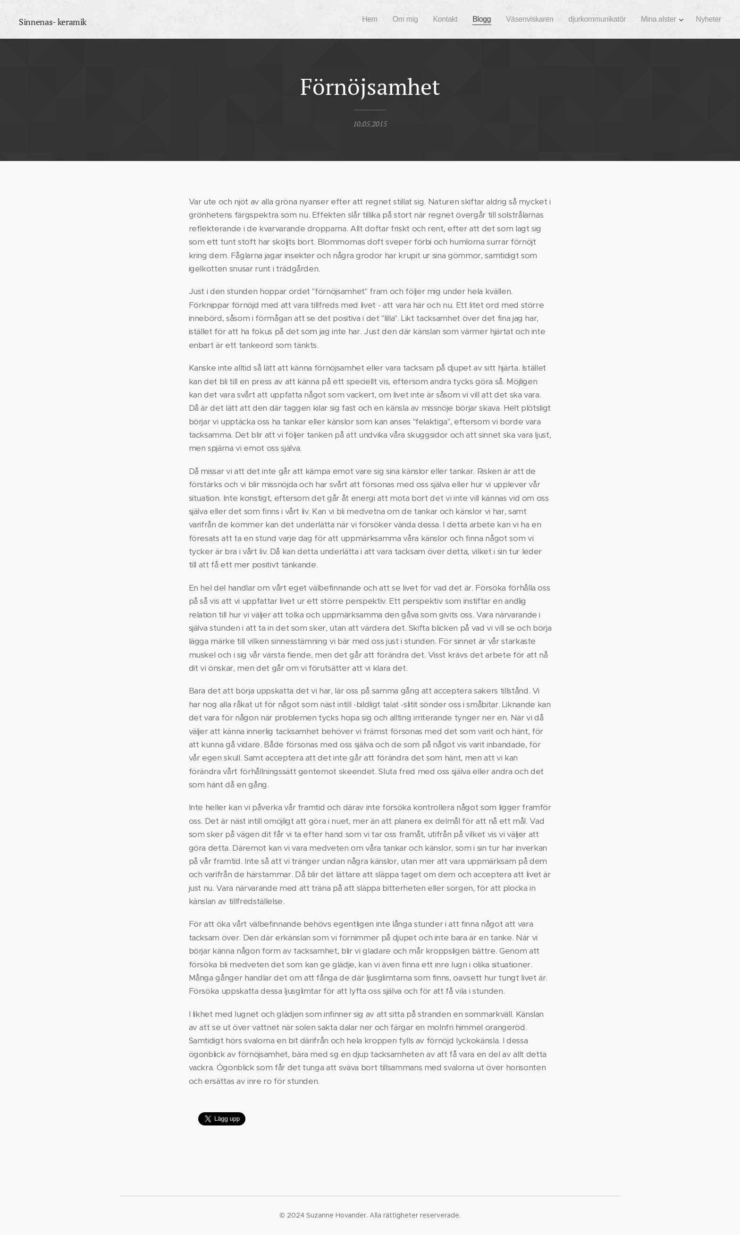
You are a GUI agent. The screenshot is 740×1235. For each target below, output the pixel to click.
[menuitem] (356, 19)
